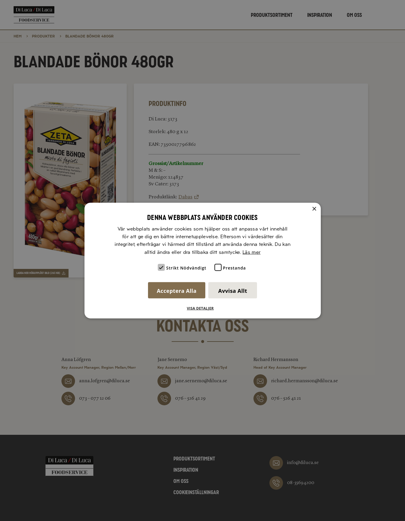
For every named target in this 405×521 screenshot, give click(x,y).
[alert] (202, 260)
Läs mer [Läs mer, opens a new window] (252, 252)
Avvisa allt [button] (232, 290)
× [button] (314, 209)
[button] (202, 308)
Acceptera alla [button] (176, 290)
